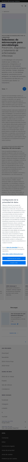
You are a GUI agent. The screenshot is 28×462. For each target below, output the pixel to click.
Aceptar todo (14, 263)
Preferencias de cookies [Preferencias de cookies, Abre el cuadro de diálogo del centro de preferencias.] (14, 258)
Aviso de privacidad (11, 247)
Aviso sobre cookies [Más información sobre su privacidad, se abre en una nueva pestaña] (7, 254)
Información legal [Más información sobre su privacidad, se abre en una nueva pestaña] (18, 254)
